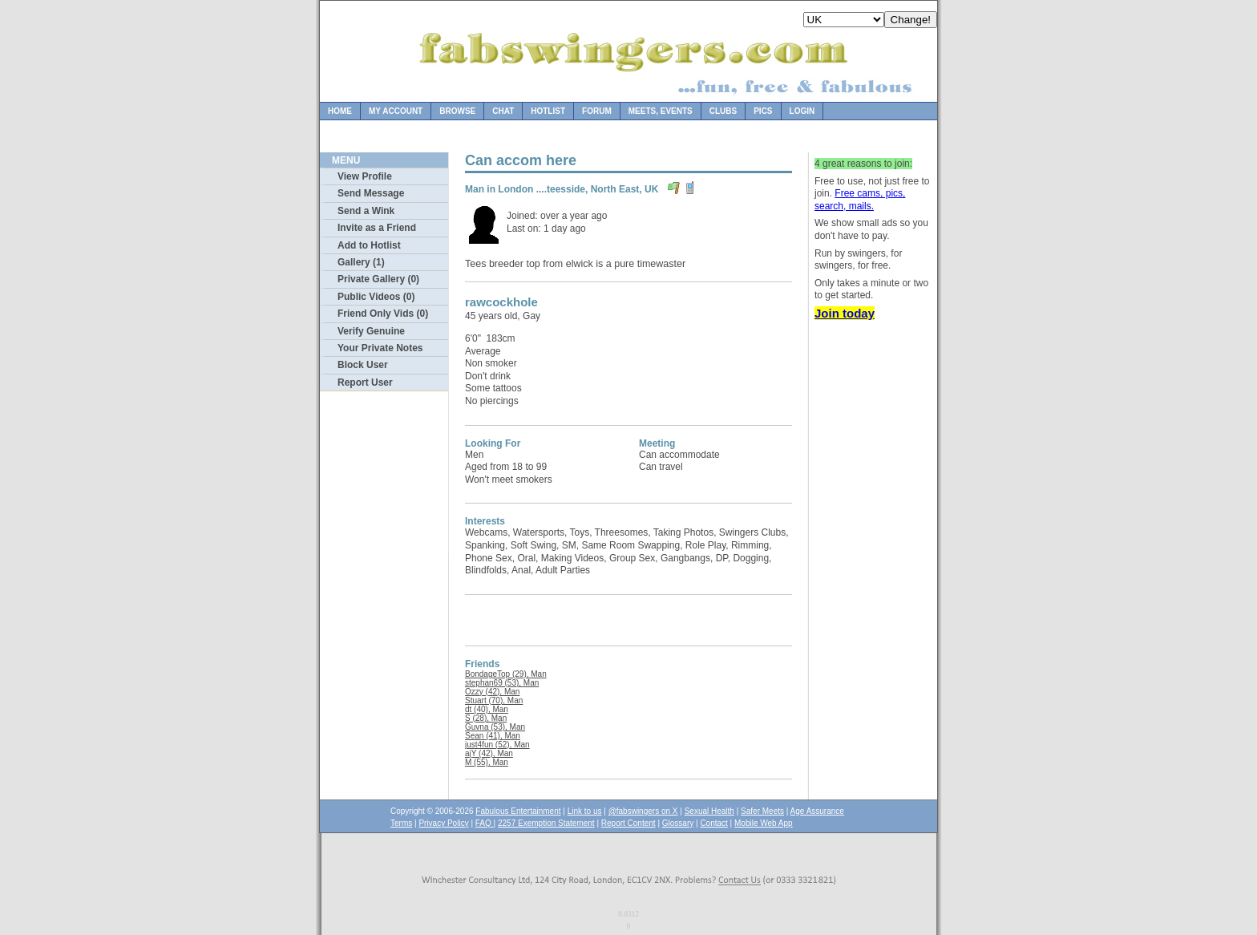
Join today (844, 313)
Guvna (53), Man (495, 726)
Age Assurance (817, 811)
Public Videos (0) (375, 296)
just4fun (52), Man (497, 744)
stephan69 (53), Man (502, 682)
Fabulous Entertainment (517, 811)
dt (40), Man (486, 709)
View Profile (364, 176)
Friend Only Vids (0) (382, 313)
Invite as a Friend (376, 227)
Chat (503, 111)
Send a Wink (365, 211)
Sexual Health (709, 811)
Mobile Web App (763, 823)
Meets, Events (660, 111)
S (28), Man (486, 718)
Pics (763, 111)
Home (340, 111)
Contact (713, 823)
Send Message (370, 193)
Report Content (628, 823)
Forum (597, 111)
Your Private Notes (379, 348)
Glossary (677, 823)
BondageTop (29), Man (506, 674)
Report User (365, 382)
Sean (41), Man (492, 735)
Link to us (585, 811)
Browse (457, 111)
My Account (395, 111)
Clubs (723, 111)
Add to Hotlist (369, 245)
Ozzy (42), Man (492, 691)
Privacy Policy (443, 823)
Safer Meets (762, 811)
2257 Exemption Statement (546, 823)
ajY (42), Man (489, 753)
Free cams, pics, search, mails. (859, 200)
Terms (401, 823)
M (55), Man (486, 762)
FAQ (484, 823)
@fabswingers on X (643, 811)
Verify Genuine (371, 331)
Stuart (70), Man (494, 700)
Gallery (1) (361, 262)
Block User (362, 364)
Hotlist (548, 111)
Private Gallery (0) (378, 279)
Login (802, 111)
